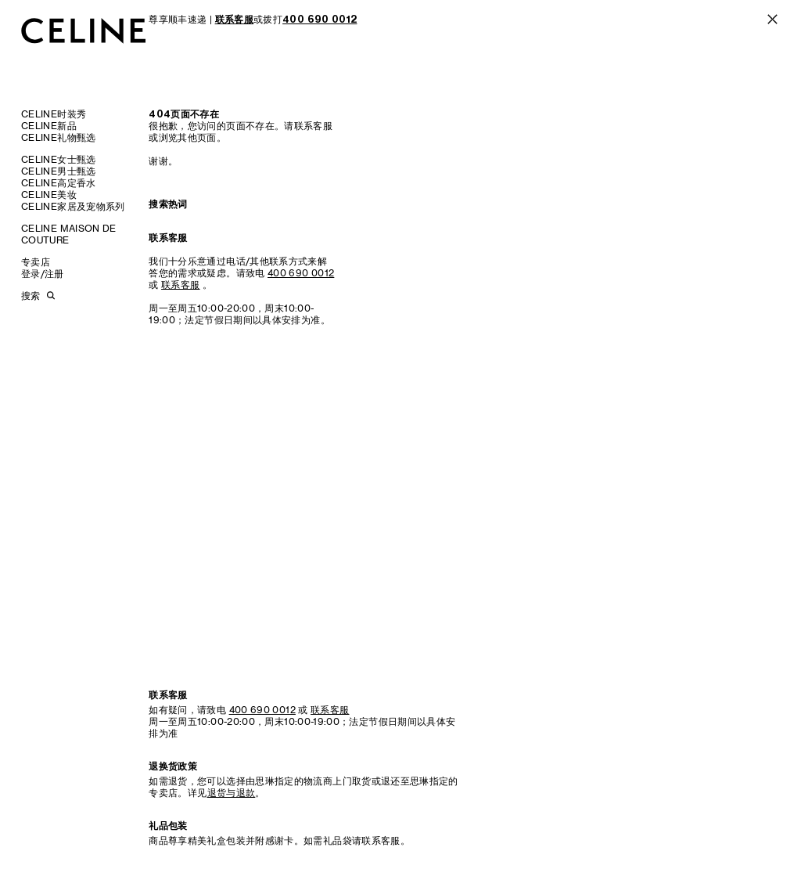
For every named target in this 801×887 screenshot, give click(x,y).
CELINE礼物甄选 (58, 137)
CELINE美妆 (49, 194)
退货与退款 (231, 793)
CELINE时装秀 (53, 114)
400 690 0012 (301, 273)
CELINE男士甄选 (58, 171)
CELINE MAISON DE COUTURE (69, 234)
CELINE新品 (49, 126)
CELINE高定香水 (58, 183)
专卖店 (35, 262)
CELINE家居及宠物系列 (73, 206)
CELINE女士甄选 (58, 159)
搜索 (30, 295)
